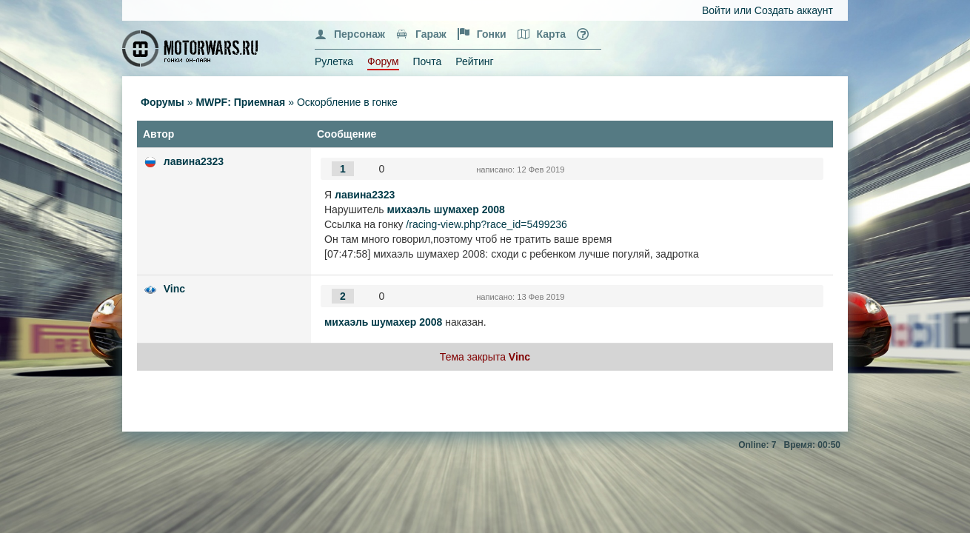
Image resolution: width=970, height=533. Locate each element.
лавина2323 (194, 161)
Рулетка (334, 61)
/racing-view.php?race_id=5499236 (486, 224)
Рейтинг (474, 61)
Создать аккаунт (794, 10)
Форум (383, 61)
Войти (716, 10)
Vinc (174, 289)
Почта (426, 61)
